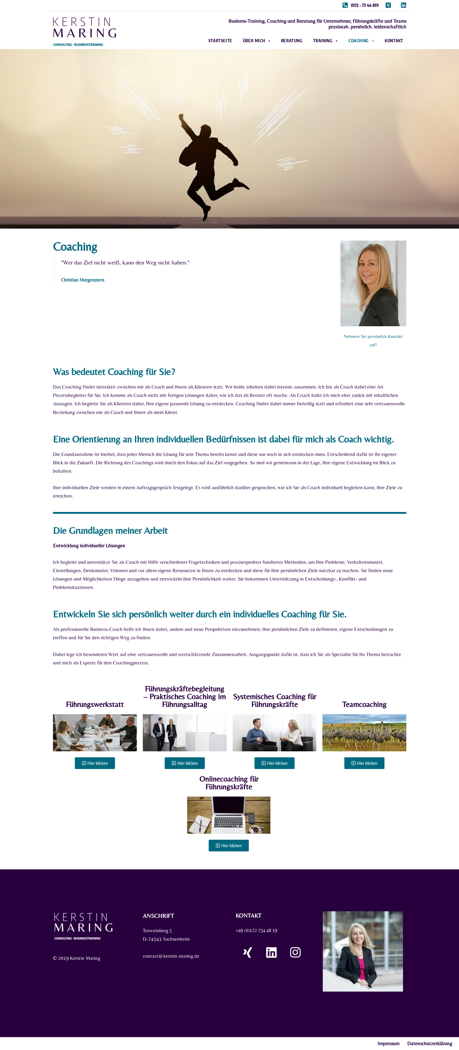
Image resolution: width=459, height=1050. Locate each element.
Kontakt (394, 41)
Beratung (292, 41)
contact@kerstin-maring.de (171, 957)
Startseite (220, 41)
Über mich (257, 41)
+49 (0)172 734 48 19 (259, 930)
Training (325, 41)
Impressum (388, 1044)
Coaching (361, 41)
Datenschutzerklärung (429, 1044)
